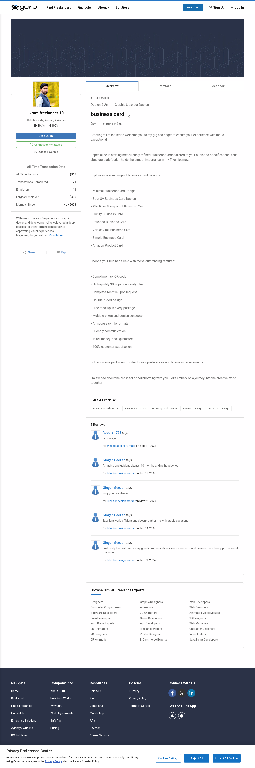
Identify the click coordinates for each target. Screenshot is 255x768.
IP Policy (134, 691)
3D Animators (148, 612)
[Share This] (129, 116)
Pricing (54, 728)
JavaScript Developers (203, 639)
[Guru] (24, 8)
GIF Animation (99, 639)
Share (29, 252)
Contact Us (97, 705)
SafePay (55, 720)
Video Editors (197, 634)
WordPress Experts (103, 623)
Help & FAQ (97, 691)
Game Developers (151, 618)
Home (15, 691)
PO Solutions (19, 735)
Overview (112, 86)
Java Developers (101, 618)
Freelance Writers (151, 628)
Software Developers (104, 612)
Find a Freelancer (21, 705)
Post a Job (192, 7)
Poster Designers (151, 634)
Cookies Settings (168, 758)
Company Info (61, 683)
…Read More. (55, 235)
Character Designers (202, 628)
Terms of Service (140, 705)
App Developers (150, 623)
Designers (97, 602)
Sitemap (95, 728)
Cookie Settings (100, 735)
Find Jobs (84, 7)
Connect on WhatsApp (46, 144)
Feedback (218, 86)
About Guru (57, 691)
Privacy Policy (137, 698)
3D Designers (197, 618)
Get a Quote (45, 136)
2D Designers (99, 634)
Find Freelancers (59, 7)
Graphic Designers (151, 602)
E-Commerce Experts (153, 639)
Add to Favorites (46, 152)
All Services (100, 98)
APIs (93, 720)
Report (63, 252)
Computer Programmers (106, 607)
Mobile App (97, 713)
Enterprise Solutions (23, 720)
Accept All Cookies (226, 758)
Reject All (197, 758)
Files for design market (121, 473)
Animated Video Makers (204, 612)
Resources (98, 683)
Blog (92, 698)
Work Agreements (61, 713)
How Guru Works (60, 698)
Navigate (18, 683)
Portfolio (165, 86)
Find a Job (17, 713)
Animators (146, 607)
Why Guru (56, 705)
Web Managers (198, 623)
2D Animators (99, 628)
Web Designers (198, 607)
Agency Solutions (22, 728)
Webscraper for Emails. (121, 445)
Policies (135, 683)
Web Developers (199, 602)
